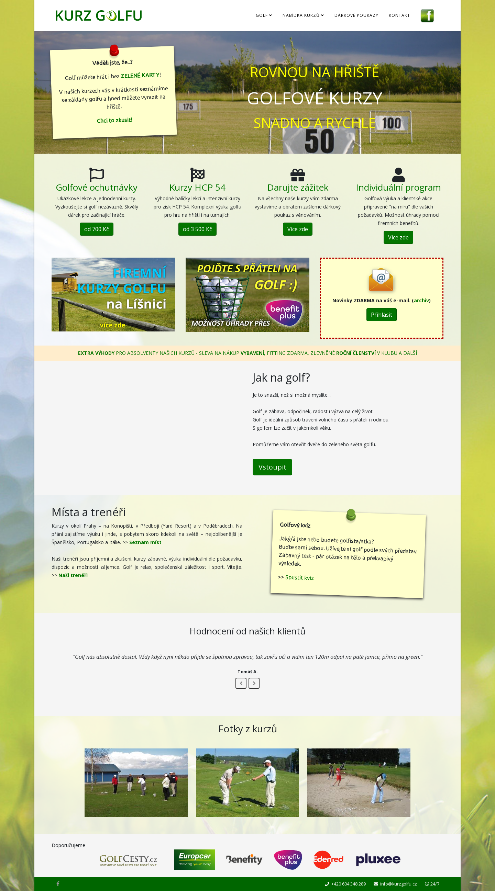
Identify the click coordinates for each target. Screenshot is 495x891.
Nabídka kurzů (301, 15)
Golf (262, 15)
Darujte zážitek (298, 187)
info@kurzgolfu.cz (398, 884)
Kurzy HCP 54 (197, 187)
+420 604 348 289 (348, 884)
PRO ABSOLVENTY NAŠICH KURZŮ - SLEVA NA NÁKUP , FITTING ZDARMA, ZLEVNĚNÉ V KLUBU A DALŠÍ (247, 353)
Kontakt (399, 15)
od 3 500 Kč (197, 229)
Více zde (297, 229)
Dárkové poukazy (356, 15)
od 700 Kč (96, 229)
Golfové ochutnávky (97, 187)
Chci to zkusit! (114, 120)
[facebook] (57, 883)
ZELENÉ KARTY (140, 75)
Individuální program (398, 187)
